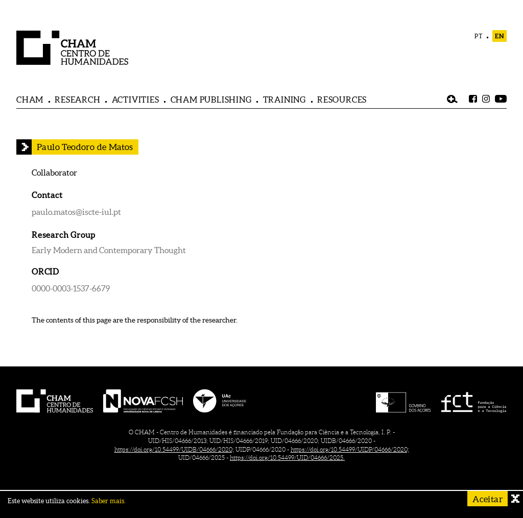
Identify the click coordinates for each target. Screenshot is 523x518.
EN (499, 36)
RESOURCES (342, 99)
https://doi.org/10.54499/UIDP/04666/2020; (350, 449)
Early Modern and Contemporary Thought (109, 250)
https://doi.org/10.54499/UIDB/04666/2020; (174, 449)
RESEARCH (77, 99)
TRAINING (284, 99)
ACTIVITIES (135, 99)
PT (478, 36)
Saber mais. (108, 501)
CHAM (29, 99)
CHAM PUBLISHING (211, 99)
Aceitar (487, 499)
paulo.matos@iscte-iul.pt (76, 211)
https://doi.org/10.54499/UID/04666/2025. (287, 457)
